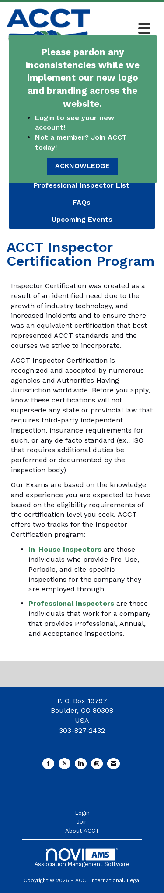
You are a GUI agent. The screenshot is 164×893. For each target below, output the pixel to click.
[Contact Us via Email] (113, 763)
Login (82, 813)
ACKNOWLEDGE (82, 165)
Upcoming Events (82, 219)
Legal (134, 880)
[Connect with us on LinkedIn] (81, 763)
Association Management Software (82, 857)
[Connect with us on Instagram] (97, 763)
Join (82, 821)
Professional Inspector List (81, 185)
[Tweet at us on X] (64, 763)
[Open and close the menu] (122, 29)
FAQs (82, 202)
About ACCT (82, 831)
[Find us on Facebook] (48, 763)
